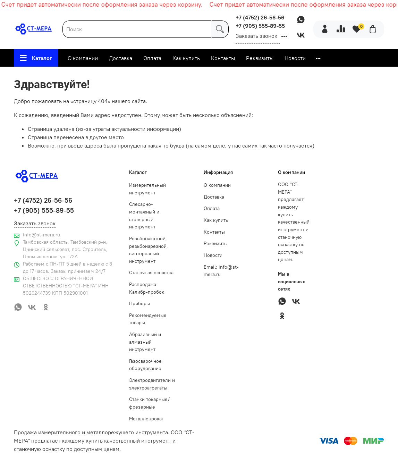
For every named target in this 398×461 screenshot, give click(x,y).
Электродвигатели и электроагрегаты (152, 384)
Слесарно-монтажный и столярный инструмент (144, 215)
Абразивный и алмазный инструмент (145, 341)
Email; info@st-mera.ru (221, 271)
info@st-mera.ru (41, 235)
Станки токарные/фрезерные (149, 403)
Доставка (120, 58)
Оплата (152, 58)
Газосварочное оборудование (145, 365)
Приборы (139, 303)
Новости (295, 58)
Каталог (36, 58)
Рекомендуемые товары (148, 319)
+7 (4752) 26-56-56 (260, 17)
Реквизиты (259, 58)
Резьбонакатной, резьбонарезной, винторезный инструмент (148, 249)
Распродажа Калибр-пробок (146, 288)
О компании (83, 58)
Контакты (223, 58)
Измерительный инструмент (147, 189)
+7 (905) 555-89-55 (260, 25)
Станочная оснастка (151, 272)
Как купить (186, 58)
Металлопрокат (146, 419)
